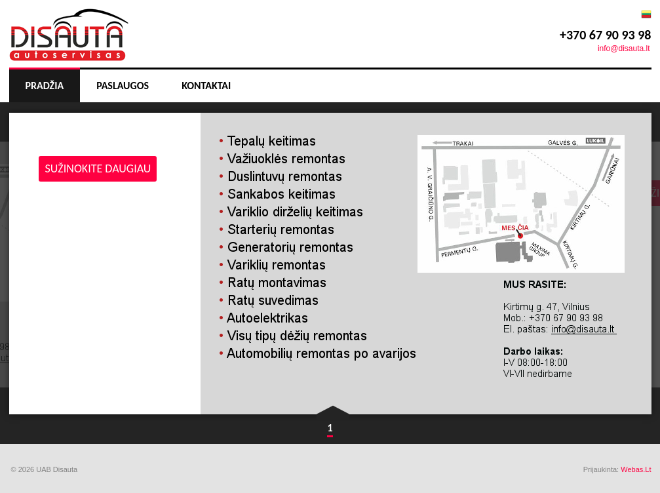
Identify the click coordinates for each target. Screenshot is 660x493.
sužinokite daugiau (98, 168)
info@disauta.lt (624, 48)
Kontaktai (206, 85)
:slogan (68, 30)
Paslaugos (122, 85)
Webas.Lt (636, 469)
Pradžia (45, 85)
